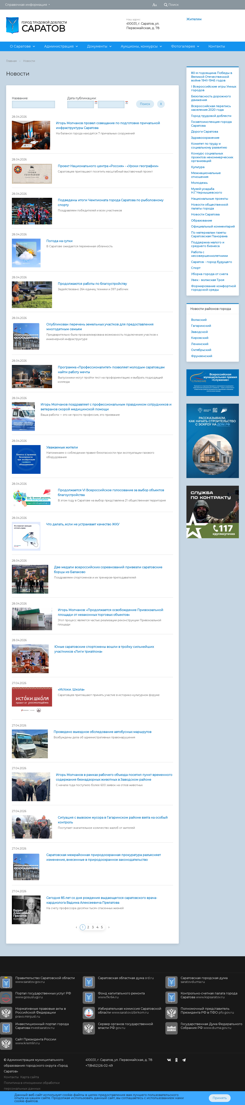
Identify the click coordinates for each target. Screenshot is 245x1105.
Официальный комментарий (213, 226)
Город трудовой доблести (211, 116)
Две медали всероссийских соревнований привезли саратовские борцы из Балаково (108, 569)
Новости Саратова (205, 214)
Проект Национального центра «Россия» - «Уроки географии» (108, 166)
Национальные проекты (209, 198)
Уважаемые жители (62, 447)
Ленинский (199, 344)
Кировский (199, 338)
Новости (29, 61)
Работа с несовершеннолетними (209, 254)
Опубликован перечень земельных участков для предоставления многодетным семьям (100, 327)
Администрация (59, 46)
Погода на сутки (59, 241)
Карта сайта (29, 1077)
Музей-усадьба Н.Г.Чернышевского (206, 191)
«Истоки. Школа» (71, 689)
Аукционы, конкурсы (139, 46)
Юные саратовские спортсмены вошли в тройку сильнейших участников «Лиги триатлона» (104, 649)
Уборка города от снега (209, 274)
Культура (197, 167)
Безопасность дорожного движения (211, 98)
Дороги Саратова (204, 131)
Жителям (194, 19)
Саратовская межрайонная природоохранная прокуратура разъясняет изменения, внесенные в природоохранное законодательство (103, 857)
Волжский (199, 320)
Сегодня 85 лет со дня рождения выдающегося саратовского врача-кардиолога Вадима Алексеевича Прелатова (101, 900)
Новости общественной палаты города (209, 206)
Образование (201, 220)
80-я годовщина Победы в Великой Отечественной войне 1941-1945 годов (211, 76)
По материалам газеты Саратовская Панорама (209, 234)
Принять (220, 1098)
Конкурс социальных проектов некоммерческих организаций (212, 157)
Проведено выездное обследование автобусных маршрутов (102, 732)
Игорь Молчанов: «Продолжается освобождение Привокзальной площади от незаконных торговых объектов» (110, 612)
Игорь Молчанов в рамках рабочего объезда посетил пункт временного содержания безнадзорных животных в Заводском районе (114, 777)
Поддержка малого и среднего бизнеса (207, 244)
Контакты (216, 46)
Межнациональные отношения (206, 175)
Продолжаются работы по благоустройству (92, 284)
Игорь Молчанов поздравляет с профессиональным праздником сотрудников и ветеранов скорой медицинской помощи (106, 407)
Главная (11, 61)
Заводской (199, 332)
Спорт (195, 268)
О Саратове (20, 46)
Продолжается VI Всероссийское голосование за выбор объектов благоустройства (111, 492)
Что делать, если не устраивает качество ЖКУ (82, 524)
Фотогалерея (183, 46)
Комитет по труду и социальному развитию (209, 145)
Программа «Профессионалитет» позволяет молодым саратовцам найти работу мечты (111, 370)
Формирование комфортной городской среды (213, 288)
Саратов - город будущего (211, 262)
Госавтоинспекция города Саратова (211, 123)
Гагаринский (201, 326)
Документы (97, 46)
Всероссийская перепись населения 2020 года (211, 108)
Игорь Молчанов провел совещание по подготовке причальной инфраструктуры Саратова (108, 125)
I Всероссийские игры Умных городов (213, 88)
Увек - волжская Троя (207, 280)
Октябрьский (201, 350)
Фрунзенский (201, 356)
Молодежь (199, 183)
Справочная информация (26, 5)
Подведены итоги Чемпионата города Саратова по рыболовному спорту (110, 202)
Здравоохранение (205, 138)
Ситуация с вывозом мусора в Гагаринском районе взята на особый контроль (113, 820)
